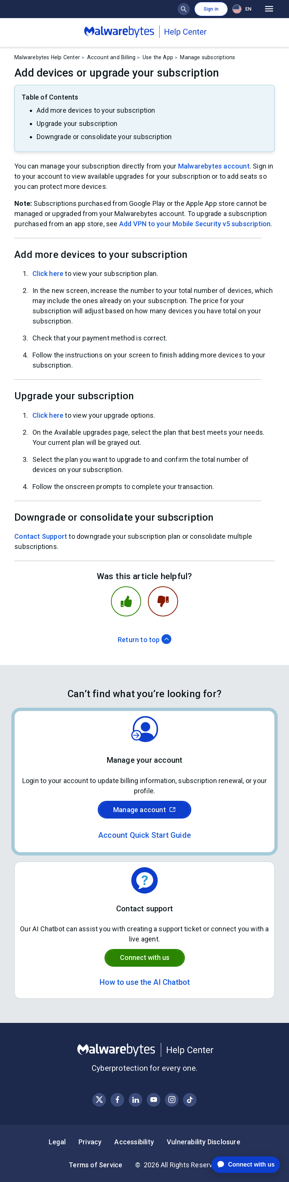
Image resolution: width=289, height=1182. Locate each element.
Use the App (158, 57)
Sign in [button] (211, 9)
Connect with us (144, 957)
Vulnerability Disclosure (203, 1142)
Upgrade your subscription (77, 123)
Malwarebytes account (214, 166)
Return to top (144, 640)
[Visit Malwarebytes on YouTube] (153, 1099)
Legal (57, 1142)
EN (241, 9)
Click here (47, 273)
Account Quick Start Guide (144, 835)
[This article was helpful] (126, 601)
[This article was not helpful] (163, 601)
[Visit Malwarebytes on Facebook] (117, 1099)
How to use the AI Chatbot (145, 982)
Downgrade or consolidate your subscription (104, 137)
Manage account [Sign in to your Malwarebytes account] (144, 810)
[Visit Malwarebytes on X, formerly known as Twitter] (99, 1099)
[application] (240, 1164)
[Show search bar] (184, 9)
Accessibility (134, 1142)
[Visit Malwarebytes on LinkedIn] (135, 1099)
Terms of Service (95, 1165)
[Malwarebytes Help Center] (144, 1050)
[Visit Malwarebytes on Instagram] (172, 1099)
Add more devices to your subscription (96, 110)
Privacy (89, 1142)
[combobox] (243, 9)
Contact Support (40, 536)
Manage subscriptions (207, 57)
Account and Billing (111, 57)
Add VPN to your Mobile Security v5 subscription (195, 224)
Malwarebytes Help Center (47, 57)
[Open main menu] (269, 9)
